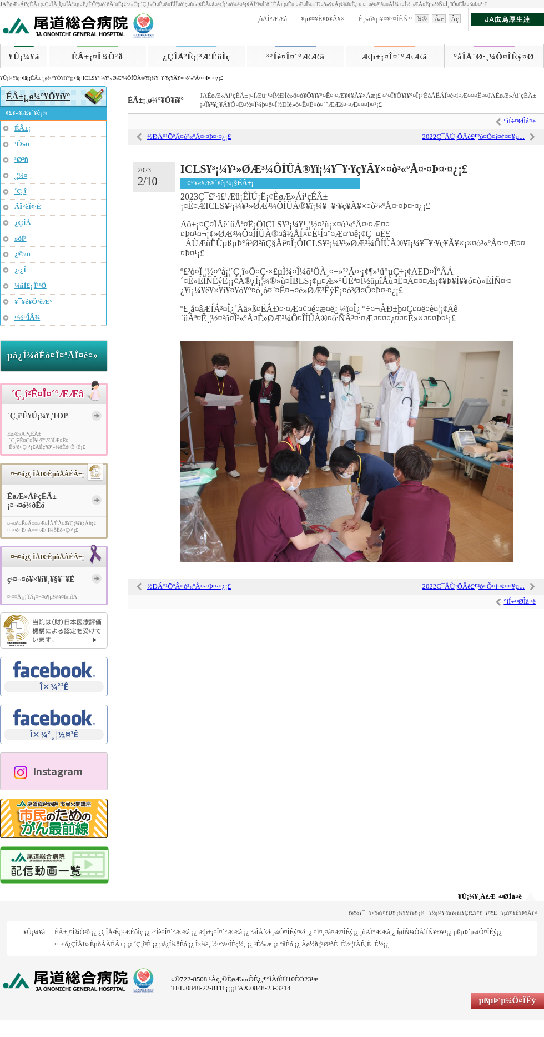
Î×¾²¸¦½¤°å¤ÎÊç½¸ (220, 944)
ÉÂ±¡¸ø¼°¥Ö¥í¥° (50, 78)
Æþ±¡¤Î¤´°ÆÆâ (395, 56)
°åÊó (286, 944)
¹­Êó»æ (262, 944)
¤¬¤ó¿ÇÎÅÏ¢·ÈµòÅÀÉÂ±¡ (89, 944)
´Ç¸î (20, 191)
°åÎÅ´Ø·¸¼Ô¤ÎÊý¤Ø (494, 56)
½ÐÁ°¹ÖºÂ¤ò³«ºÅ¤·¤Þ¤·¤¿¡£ (189, 137)
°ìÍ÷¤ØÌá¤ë (519, 121)
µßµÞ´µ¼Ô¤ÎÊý (474, 932)
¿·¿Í (20, 270)
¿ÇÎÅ (22, 223)
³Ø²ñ (21, 159)
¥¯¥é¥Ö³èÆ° (33, 302)
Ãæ (439, 19)
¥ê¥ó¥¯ (357, 913)
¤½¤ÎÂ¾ (27, 317)
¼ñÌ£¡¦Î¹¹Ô (30, 286)
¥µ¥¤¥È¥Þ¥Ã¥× (322, 19)
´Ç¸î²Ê (142, 944)
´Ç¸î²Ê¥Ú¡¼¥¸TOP (37, 416)
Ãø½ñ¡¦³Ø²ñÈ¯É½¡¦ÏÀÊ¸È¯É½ (342, 944)
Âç (455, 19)
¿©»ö (22, 254)
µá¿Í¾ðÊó (173, 944)
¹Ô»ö (21, 144)
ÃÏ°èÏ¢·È (27, 207)
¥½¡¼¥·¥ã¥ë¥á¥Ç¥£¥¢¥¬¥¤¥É (463, 913)
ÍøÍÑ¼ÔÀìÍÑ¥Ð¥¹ (421, 932)
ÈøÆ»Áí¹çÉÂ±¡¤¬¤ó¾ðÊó (32, 501)
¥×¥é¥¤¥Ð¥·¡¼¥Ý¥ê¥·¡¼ (397, 913)
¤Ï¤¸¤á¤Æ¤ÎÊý (333, 932)
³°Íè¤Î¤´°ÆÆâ (295, 56)
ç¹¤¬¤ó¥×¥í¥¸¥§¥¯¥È (40, 579)
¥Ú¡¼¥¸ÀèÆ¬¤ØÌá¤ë (490, 896)
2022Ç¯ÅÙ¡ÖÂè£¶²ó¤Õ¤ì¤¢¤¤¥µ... (473, 137)
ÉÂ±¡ (246, 183)
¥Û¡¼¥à (23, 56)
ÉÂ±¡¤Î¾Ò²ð (97, 56)
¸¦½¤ (20, 176)
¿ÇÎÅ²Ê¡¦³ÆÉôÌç (196, 56)
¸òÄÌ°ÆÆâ (272, 19)
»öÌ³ (20, 238)
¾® (422, 19)
